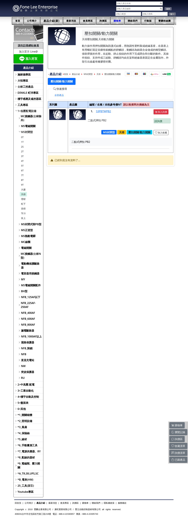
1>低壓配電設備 (27, 111)
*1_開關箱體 (25, 415)
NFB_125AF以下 (30, 297)
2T (22, 151)
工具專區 (23, 105)
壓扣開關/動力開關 (112, 74)
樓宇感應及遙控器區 (29, 99)
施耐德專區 (24, 74)
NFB (23, 354)
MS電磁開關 (28, 126)
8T (22, 180)
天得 (23, 194)
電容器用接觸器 (30, 273)
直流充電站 (27, 360)
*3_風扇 (22, 427)
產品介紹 (76, 74)
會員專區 (88, 21)
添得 (23, 208)
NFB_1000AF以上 (31, 336)
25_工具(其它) (26, 485)
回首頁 (18, 503)
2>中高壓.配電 (26, 384)
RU (23, 378)
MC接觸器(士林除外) (31, 118)
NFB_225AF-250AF (28, 305)
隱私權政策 (109, 503)
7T (22, 175)
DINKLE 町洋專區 (28, 93)
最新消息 (71, 21)
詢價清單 (178, 453)
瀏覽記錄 (178, 432)
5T (22, 165)
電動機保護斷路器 (30, 265)
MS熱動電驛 (28, 236)
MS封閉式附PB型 (31, 224)
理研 (23, 199)
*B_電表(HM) (25, 479)
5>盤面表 (23, 403)
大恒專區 (23, 80)
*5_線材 (22, 439)
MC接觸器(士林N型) (31, 255)
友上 (23, 218)
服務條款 (122, 503)
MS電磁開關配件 (31, 285)
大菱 (23, 189)
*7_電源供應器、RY (29, 451)
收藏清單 (178, 446)
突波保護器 (27, 372)
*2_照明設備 (25, 421)
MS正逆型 (27, 230)
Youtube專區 (25, 492)
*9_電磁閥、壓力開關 (29, 465)
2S (22, 146)
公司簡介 (32, 21)
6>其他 (22, 409)
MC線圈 (25, 242)
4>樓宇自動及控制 (28, 397)
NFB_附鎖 (27, 348)
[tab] (59, 95)
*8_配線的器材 (26, 457)
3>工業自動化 (26, 390)
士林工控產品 (25, 86)
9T (22, 184)
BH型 (24, 291)
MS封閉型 (27, 132)
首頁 (17, 21)
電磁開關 (26, 248)
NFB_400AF (28, 313)
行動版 (148, 21)
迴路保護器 (27, 342)
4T (22, 160)
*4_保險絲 (24, 433)
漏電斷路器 (27, 330)
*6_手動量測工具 (27, 445)
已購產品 (178, 460)
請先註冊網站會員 (28, 45)
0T (22, 137)
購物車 (117, 21)
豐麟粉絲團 (164, 21)
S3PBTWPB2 (103, 111)
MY (23, 279)
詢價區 (103, 21)
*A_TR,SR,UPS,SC (28, 473)
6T (22, 170)
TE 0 (23, 213)
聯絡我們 (133, 21)
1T (22, 141)
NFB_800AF (28, 324)
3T (22, 156)
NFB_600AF (28, 319)
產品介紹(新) (52, 21)
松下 (23, 203)
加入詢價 (161, 111)
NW (23, 366)
